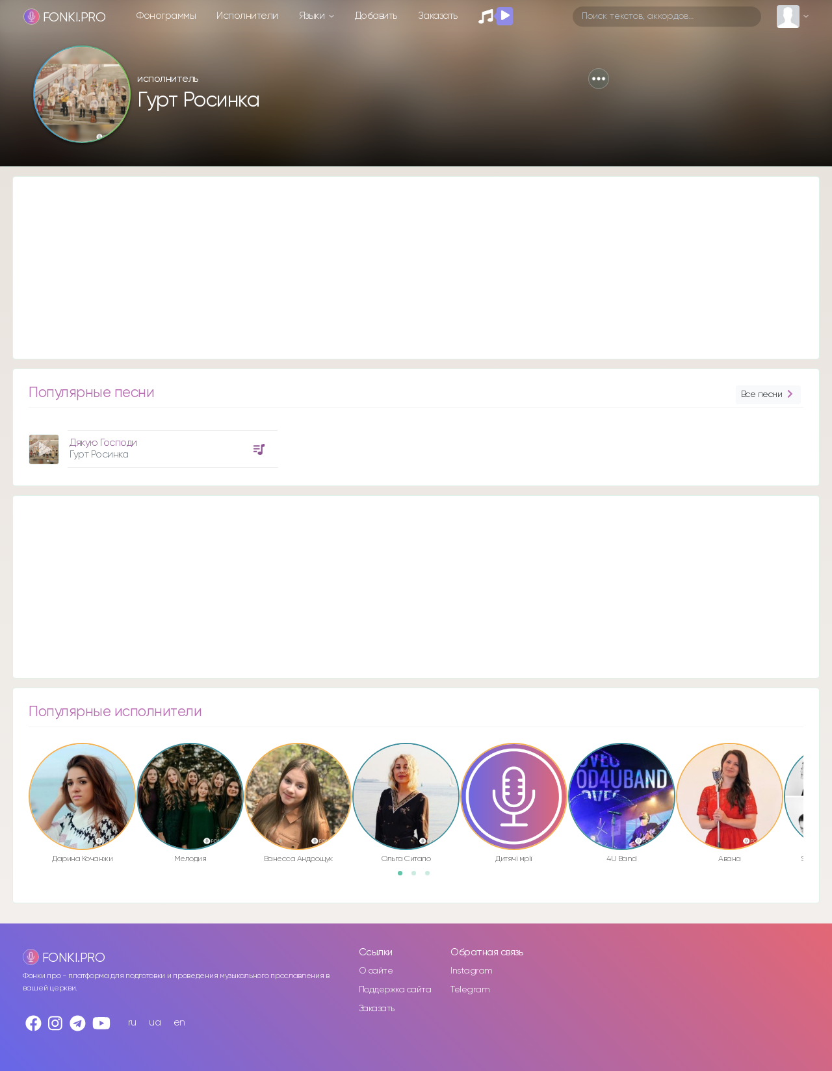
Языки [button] (313, 16)
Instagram (471, 970)
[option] (151, 444)
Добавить (376, 16)
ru (132, 1022)
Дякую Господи (103, 443)
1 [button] (404, 877)
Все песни (768, 395)
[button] (598, 78)
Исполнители (247, 16)
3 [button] (431, 877)
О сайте (376, 970)
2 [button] (417, 877)
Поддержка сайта (395, 989)
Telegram (469, 989)
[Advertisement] (403, 268)
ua (155, 1022)
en (179, 1022)
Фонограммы (166, 16)
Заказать (438, 16)
